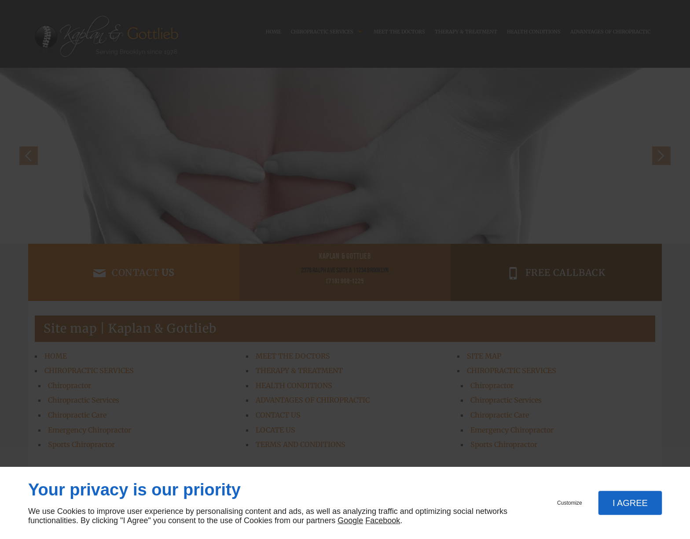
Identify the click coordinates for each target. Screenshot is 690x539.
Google (350, 520)
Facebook (382, 520)
